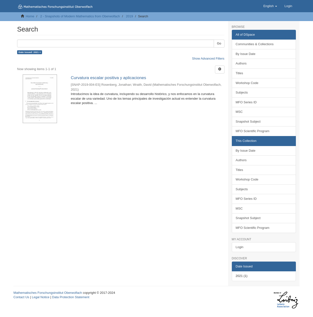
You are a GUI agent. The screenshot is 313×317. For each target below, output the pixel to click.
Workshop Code (247, 83)
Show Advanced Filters (208, 58)
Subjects (242, 92)
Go (219, 43)
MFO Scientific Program (252, 131)
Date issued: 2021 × (30, 52)
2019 (129, 16)
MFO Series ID (246, 102)
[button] (270, 6)
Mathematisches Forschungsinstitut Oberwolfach (47, 293)
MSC (239, 112)
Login (240, 247)
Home (30, 16)
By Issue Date (246, 54)
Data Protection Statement (70, 297)
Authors (241, 63)
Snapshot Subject (248, 121)
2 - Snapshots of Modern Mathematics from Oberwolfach (80, 16)
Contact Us (21, 297)
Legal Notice (40, 297)
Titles (239, 73)
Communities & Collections (255, 44)
